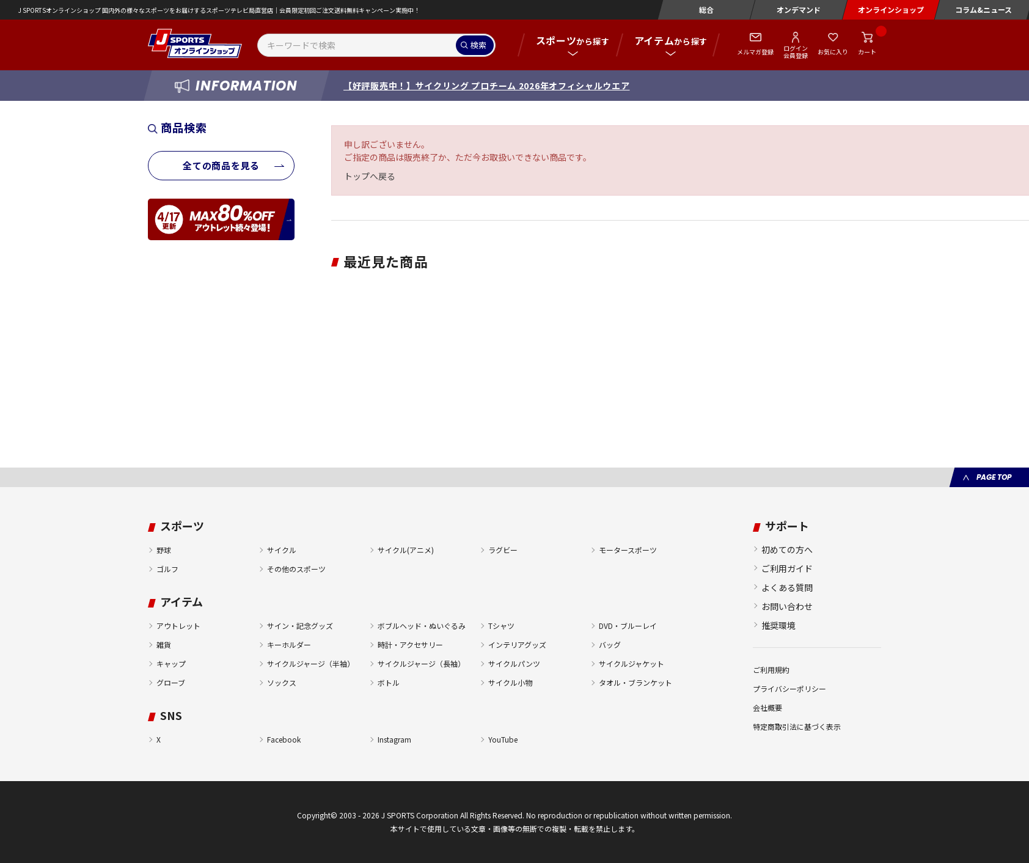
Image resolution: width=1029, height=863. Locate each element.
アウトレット (178, 625)
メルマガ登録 (755, 51)
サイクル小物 (510, 682)
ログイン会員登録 (795, 51)
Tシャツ (501, 625)
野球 (163, 550)
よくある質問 (787, 587)
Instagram (394, 739)
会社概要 (767, 707)
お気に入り (833, 51)
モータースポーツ (628, 550)
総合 (706, 9)
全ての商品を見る (221, 165)
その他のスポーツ (296, 569)
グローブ (170, 682)
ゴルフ (167, 569)
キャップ (171, 663)
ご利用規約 (771, 669)
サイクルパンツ (514, 663)
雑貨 (163, 644)
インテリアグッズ (517, 644)
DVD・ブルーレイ (628, 625)
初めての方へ (787, 549)
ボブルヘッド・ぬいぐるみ (422, 625)
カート (867, 51)
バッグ (610, 644)
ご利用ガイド (787, 568)
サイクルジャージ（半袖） (310, 663)
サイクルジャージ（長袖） (421, 663)
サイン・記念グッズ (300, 625)
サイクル (281, 550)
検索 (478, 45)
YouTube (503, 739)
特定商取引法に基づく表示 (797, 726)
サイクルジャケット (631, 663)
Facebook (284, 739)
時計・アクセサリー (410, 644)
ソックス (281, 682)
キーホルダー (289, 644)
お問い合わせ (787, 606)
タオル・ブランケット (635, 682)
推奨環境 (778, 625)
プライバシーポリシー (789, 688)
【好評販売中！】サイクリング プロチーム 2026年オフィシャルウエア (486, 85)
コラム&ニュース (983, 9)
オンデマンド (799, 9)
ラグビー (503, 550)
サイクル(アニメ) (406, 550)
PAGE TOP (993, 477)
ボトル (389, 682)
